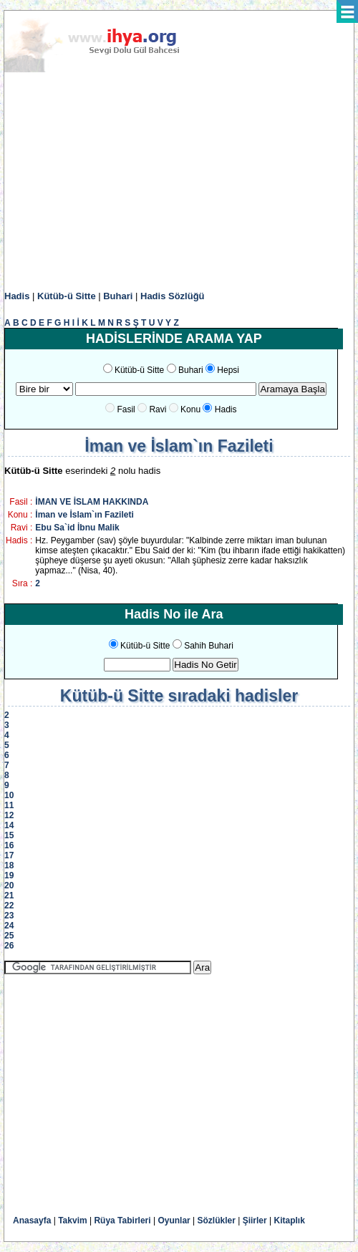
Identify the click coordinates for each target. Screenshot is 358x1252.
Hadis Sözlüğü (172, 296)
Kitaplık (289, 1220)
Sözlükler (217, 1220)
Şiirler (255, 1220)
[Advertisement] (179, 182)
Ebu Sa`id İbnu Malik (77, 528)
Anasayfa (32, 1220)
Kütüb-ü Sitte (66, 296)
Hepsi (228, 370)
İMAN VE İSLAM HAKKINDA (91, 502)
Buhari (117, 296)
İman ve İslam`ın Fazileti (84, 515)
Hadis (16, 296)
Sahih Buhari (208, 646)
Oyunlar (174, 1220)
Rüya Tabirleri (122, 1220)
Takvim (72, 1220)
